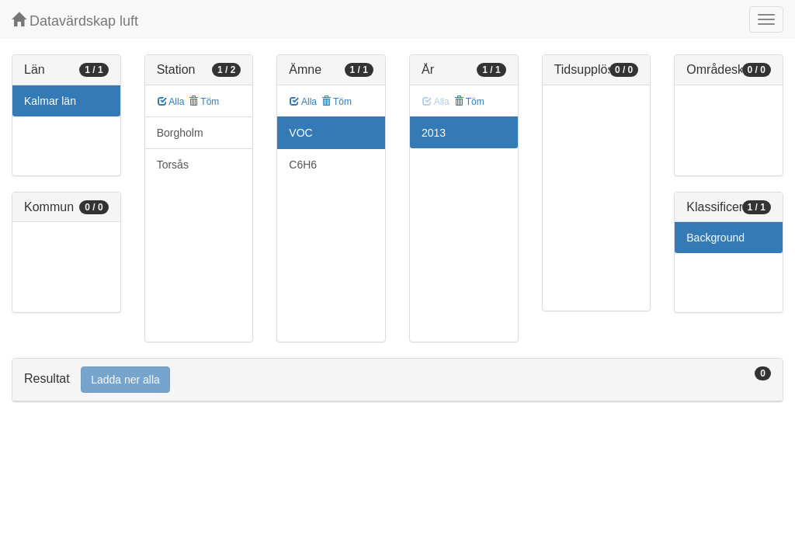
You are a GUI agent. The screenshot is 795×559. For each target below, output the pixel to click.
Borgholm (180, 133)
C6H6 (303, 164)
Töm (204, 101)
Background (715, 237)
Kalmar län (50, 101)
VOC (300, 133)
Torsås (173, 164)
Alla (171, 101)
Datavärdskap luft (75, 20)
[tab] (397, 380)
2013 (434, 133)
